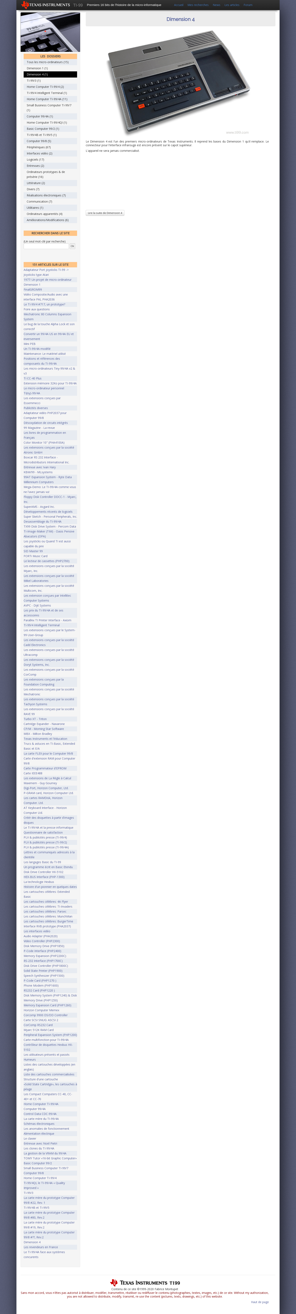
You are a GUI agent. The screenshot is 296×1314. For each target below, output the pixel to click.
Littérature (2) (36, 183)
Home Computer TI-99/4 (40, 1178)
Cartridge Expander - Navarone (44, 724)
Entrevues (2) (35, 166)
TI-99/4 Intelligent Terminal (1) (47, 93)
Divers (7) (33, 189)
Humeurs (30, 1059)
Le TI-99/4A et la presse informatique (48, 827)
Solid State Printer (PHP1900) (43, 971)
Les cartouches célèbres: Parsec (45, 911)
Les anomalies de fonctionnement (46, 1129)
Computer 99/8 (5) (39, 141)
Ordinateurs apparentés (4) (44, 214)
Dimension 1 (32, 284)
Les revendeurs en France (41, 1247)
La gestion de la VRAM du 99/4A (45, 1153)
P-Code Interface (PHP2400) (42, 951)
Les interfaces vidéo (37, 931)
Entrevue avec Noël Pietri (40, 1143)
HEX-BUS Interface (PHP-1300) (44, 877)
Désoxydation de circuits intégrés (46, 423)
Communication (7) (39, 201)
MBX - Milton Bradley (38, 734)
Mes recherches (198, 5)
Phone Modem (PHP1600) (41, 985)
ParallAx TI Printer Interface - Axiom (47, 620)
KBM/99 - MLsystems (38, 472)
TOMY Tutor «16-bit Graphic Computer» (50, 1158)
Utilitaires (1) (35, 208)
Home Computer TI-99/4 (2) (45, 87)
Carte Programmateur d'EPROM (45, 768)
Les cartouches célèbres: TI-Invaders (48, 906)
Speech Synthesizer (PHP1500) (44, 976)
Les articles (231, 5)
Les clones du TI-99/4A (39, 1148)
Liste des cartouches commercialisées (49, 1074)
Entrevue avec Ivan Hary (40, 467)
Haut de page (260, 1302)
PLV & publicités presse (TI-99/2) (45, 842)
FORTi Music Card (35, 556)
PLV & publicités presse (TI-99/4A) (46, 847)
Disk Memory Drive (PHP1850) (44, 946)
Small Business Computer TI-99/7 (46, 1168)
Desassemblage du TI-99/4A (42, 521)
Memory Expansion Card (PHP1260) (47, 1005)
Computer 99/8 (34, 1173)
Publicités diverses (36, 408)
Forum (248, 5)
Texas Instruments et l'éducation (45, 739)
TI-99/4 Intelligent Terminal (42, 625)
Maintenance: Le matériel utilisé (45, 354)
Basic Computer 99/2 (38, 1163)
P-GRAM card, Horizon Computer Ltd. (49, 793)
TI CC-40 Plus (33, 378)
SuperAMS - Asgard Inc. (39, 507)
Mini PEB (30, 344)
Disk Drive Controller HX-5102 (43, 872)
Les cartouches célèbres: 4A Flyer (46, 901)
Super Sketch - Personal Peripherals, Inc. (50, 516)
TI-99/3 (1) (34, 80)
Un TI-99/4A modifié (37, 349)
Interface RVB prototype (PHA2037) (47, 926)
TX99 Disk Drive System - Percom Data (50, 526)
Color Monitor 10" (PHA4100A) (44, 442)
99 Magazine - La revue (39, 428)
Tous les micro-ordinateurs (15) (48, 62)
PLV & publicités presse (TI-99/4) (45, 837)
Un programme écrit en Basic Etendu (48, 867)
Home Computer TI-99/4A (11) (47, 99)
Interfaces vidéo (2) (39, 153)
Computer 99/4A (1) (40, 116)
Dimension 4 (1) (37, 74)
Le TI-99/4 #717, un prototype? (44, 304)
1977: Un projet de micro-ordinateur (48, 280)
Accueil (178, 5)
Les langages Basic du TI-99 (42, 862)
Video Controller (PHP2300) (42, 941)
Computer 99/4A (35, 1109)
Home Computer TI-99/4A (41, 1104)
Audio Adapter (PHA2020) (41, 936)
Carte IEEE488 (33, 773)
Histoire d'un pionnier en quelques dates (50, 887)
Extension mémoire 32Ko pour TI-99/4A (50, 383)
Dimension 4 (32, 1242)
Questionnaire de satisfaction (43, 832)
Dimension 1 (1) (37, 68)
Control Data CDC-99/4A (40, 1114)
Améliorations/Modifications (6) (48, 220)
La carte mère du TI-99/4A (41, 1119)
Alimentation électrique (39, 1133)
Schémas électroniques (39, 1124)
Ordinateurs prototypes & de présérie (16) (46, 174)
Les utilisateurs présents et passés (46, 1055)
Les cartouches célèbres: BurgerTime (48, 921)
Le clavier (30, 1138)
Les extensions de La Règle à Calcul (47, 778)
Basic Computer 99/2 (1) (43, 129)
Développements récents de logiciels (48, 512)
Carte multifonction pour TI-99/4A (46, 1040)
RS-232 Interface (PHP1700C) (43, 961)
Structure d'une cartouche (41, 1079)
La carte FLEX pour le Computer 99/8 (48, 753)
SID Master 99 (33, 551)
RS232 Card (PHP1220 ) (39, 990)
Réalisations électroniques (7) (46, 195)
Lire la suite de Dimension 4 (105, 213)
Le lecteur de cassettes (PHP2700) (46, 561)
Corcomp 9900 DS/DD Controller (46, 1015)
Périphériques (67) (39, 147)
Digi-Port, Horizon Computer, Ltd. (46, 788)
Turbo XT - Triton (35, 719)
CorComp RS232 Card (38, 1025)
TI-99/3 (28, 1193)
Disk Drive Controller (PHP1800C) (46, 966)
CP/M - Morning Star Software (44, 729)
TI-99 (78, 5)
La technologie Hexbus (39, 882)
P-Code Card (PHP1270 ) (40, 980)
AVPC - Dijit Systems (37, 605)
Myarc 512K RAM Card (39, 1030)
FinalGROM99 (33, 289)
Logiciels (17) (35, 159)
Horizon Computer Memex (41, 1010)
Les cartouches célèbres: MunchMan (48, 916)
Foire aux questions (37, 309)
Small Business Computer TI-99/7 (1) (49, 107)
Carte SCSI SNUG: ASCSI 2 (41, 1020)
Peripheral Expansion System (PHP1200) (50, 1035)
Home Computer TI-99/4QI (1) (47, 122)
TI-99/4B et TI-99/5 (36, 1208)
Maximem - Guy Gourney (40, 783)
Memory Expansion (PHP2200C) (45, 956)
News (216, 5)
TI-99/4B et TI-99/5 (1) (42, 135)
